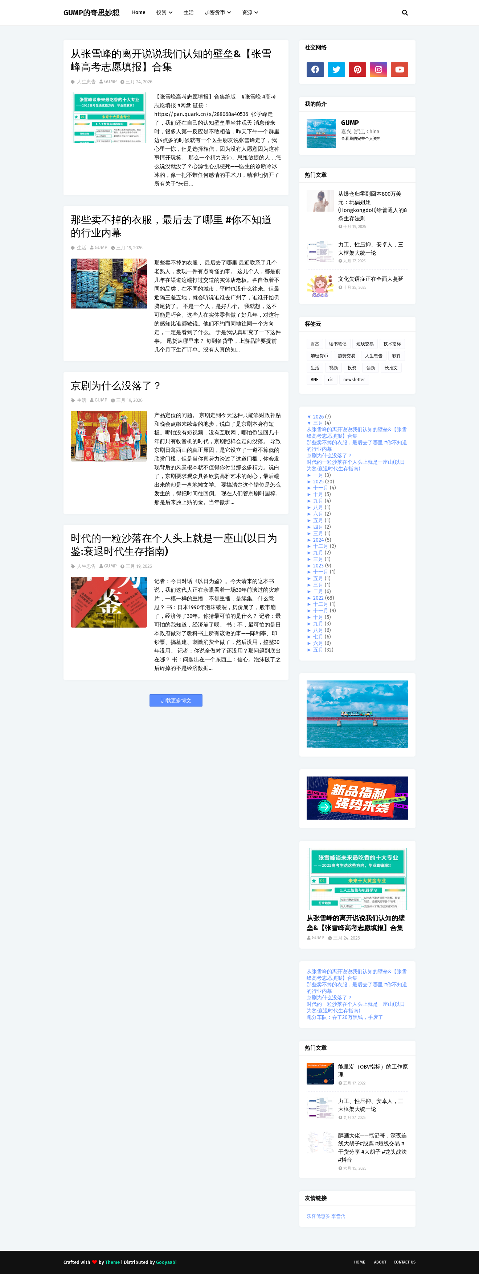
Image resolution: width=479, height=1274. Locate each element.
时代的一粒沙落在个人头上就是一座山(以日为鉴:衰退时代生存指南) (174, 544)
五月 (319, 520)
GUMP (110, 81)
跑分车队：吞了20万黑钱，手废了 (345, 1017)
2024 (319, 540)
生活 (81, 247)
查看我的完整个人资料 (361, 138)
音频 (370, 367)
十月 (319, 494)
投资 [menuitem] (161, 12)
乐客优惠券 (318, 1216)
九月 (319, 501)
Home (359, 1262)
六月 (319, 514)
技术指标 (392, 343)
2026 (319, 417)
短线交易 (365, 343)
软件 (396, 355)
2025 (319, 482)
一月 (319, 475)
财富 (315, 343)
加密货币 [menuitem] (215, 12)
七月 (319, 637)
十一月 (321, 488)
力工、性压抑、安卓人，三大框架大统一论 (371, 248)
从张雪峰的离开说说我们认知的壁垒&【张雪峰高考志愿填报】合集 (171, 60)
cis (330, 379)
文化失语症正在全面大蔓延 (371, 279)
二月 (319, 591)
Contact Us (404, 1262)
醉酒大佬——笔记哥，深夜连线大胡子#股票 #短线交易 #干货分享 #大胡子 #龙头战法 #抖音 (372, 1147)
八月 (319, 507)
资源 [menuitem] (247, 12)
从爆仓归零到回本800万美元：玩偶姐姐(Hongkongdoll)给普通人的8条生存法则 (372, 206)
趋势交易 (346, 355)
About (380, 1262)
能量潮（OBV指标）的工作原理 (373, 1070)
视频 (333, 367)
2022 (319, 598)
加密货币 (319, 355)
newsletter (354, 379)
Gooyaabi (166, 1262)
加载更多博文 (176, 701)
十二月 (321, 546)
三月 (319, 423)
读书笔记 (338, 343)
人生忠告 (86, 81)
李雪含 (338, 1216)
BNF (314, 379)
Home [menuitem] (139, 12)
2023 (319, 566)
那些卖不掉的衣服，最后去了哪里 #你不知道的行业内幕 (171, 226)
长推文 (391, 367)
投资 (352, 367)
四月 (319, 527)
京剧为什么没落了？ (116, 386)
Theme (112, 1262)
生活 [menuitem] (189, 12)
